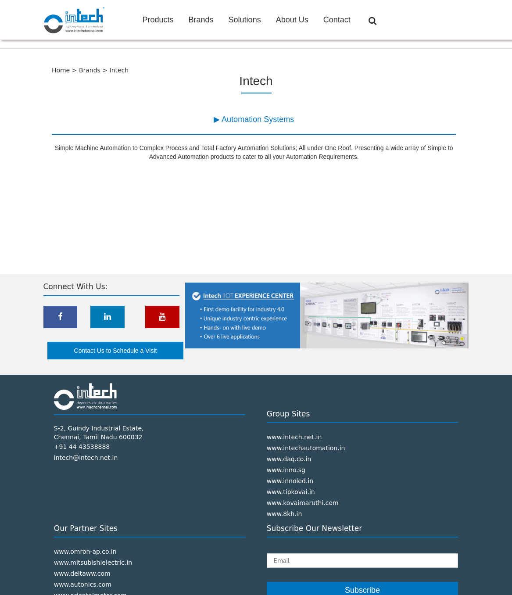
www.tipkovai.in (291, 491)
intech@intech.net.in (86, 457)
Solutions (245, 19)
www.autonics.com (82, 584)
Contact (337, 19)
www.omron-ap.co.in (85, 551)
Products (158, 19)
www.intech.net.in (294, 437)
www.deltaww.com (82, 573)
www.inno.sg (286, 469)
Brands (201, 19)
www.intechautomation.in (306, 448)
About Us (292, 19)
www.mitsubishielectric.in (93, 562)
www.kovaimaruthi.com (303, 502)
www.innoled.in (290, 480)
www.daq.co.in (289, 458)
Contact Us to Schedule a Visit (115, 350)
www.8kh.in (284, 513)
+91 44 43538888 (82, 446)
